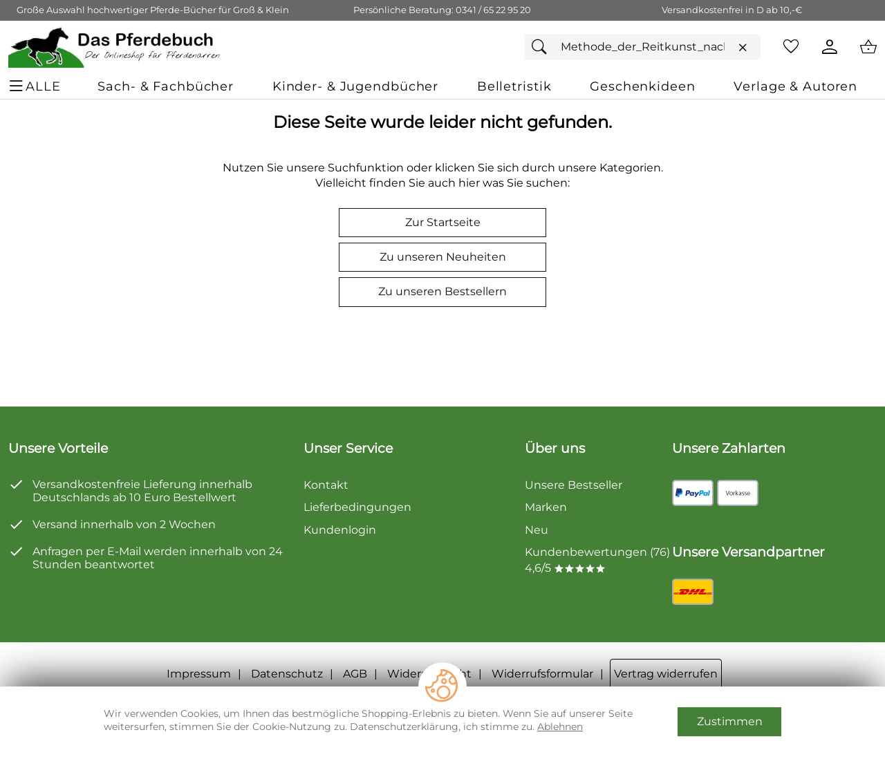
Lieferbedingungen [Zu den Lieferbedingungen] (357, 507)
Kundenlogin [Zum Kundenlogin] (340, 529)
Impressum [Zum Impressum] (199, 673)
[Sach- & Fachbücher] (165, 86)
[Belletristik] (514, 86)
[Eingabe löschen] (742, 48)
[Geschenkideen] (642, 86)
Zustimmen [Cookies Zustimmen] (730, 721)
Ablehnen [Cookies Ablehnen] (560, 726)
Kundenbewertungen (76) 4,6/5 (597, 559)
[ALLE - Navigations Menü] (37, 86)
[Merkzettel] (791, 47)
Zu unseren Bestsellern (442, 291)
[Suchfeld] (643, 47)
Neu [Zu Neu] (536, 529)
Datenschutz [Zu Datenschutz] (287, 673)
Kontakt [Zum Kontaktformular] (326, 485)
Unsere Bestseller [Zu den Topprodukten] (573, 485)
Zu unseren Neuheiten (443, 256)
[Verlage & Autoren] (795, 86)
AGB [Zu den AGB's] (355, 673)
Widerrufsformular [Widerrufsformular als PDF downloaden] (542, 673)
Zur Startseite (443, 222)
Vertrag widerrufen (666, 673)
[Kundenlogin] (829, 47)
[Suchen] (543, 47)
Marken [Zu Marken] (546, 507)
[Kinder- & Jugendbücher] (355, 86)
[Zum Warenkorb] (868, 47)
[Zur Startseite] (115, 47)
